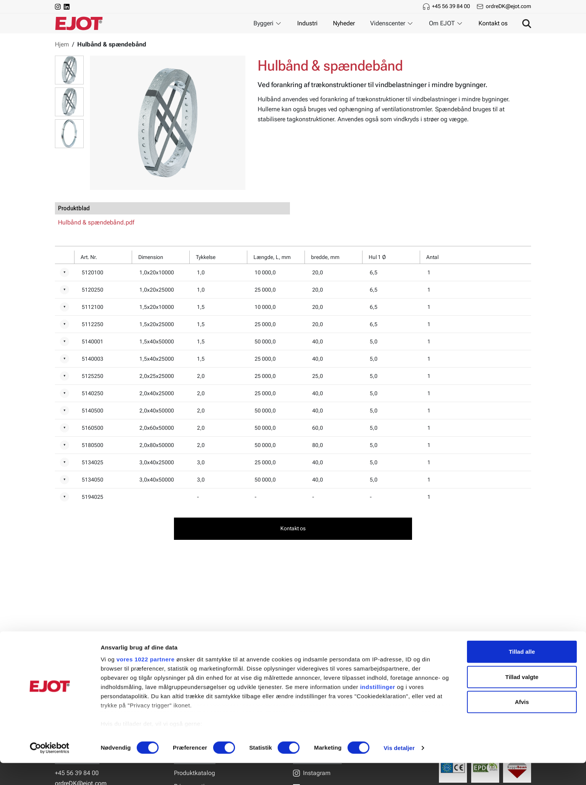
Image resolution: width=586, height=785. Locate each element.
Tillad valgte (521, 699)
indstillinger (378, 709)
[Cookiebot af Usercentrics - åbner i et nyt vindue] (49, 770)
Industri (307, 23)
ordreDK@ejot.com (508, 6)
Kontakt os (493, 23)
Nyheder (344, 23)
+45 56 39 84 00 (451, 6)
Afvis (522, 724)
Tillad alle (522, 674)
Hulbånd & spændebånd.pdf (96, 222)
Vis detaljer (399, 770)
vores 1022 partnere (145, 681)
